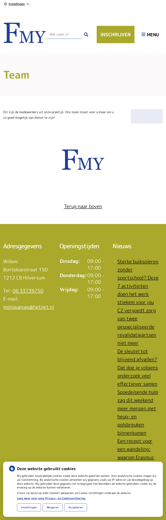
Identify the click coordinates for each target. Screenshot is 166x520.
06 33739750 (28, 290)
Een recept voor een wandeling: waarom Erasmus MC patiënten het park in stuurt (136, 457)
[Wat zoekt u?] (64, 34)
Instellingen (29, 507)
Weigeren (52, 507)
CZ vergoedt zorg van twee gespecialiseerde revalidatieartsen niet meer (136, 326)
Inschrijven (115, 34)
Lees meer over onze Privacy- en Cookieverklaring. (51, 498)
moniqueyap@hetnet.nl (28, 306)
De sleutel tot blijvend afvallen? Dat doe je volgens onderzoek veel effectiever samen (137, 367)
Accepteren (75, 507)
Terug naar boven (83, 206)
